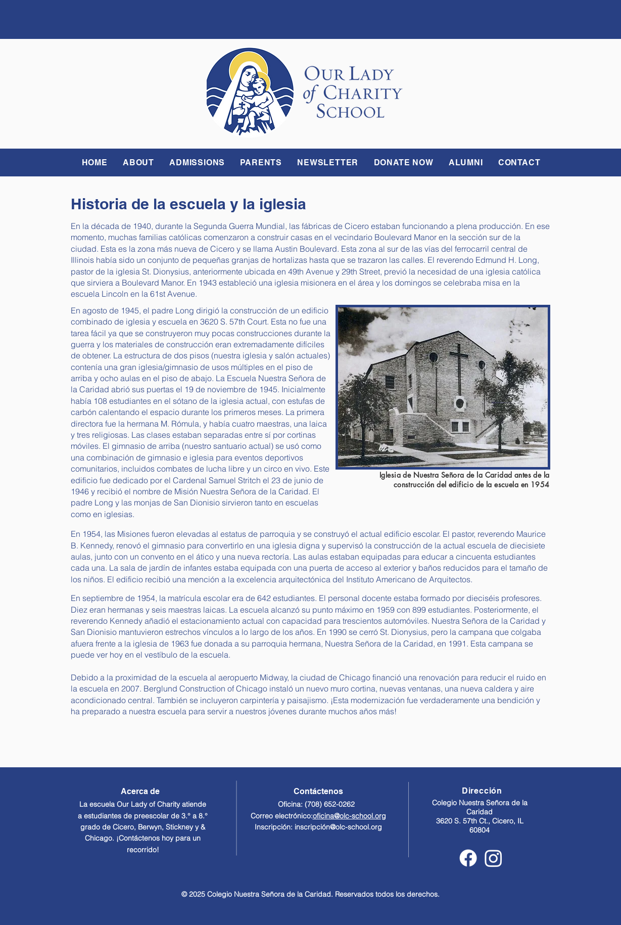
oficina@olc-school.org (349, 815)
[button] (138, 162)
